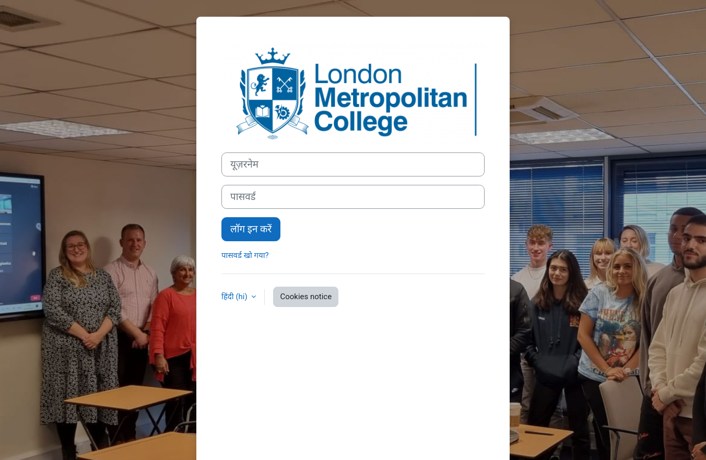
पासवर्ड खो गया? (245, 255)
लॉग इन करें (251, 229)
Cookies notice (306, 296)
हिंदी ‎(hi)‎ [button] (235, 296)
